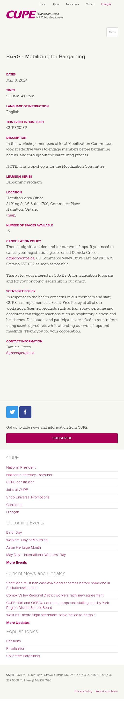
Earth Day (14, 532)
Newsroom (72, 4)
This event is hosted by (25, 122)
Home (42, 4)
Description (16, 138)
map (11, 215)
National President (21, 467)
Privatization (15, 648)
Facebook (25, 412)
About (56, 4)
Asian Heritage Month (23, 547)
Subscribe (62, 438)
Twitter (12, 412)
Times (10, 90)
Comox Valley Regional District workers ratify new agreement (54, 595)
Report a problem (106, 691)
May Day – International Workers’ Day (36, 555)
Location (14, 192)
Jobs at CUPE (17, 490)
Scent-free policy (21, 291)
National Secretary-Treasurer (29, 475)
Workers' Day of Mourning (27, 540)
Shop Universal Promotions (27, 497)
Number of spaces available (29, 225)
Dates (11, 74)
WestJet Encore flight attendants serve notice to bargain (50, 615)
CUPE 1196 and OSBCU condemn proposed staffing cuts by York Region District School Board (57, 605)
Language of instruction (27, 106)
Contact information (24, 341)
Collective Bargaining (23, 656)
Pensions (13, 641)
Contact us (14, 505)
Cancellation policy (23, 241)
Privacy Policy (83, 691)
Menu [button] (113, 33)
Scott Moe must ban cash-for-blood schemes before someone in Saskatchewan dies (58, 585)
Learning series (19, 177)
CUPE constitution (20, 482)
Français (106, 4)
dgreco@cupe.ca (20, 258)
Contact (90, 4)
